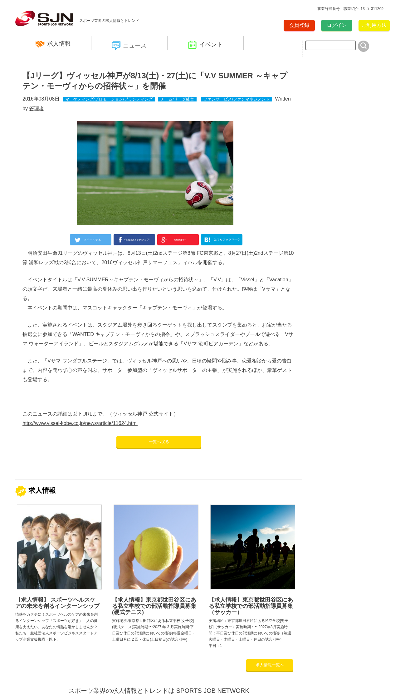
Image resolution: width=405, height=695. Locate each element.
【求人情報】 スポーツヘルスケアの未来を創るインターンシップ (57, 603)
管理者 (36, 108)
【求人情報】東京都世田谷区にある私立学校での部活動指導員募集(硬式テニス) (154, 606)
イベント (205, 45)
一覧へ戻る (159, 441)
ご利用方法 (374, 25)
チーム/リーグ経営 (177, 99)
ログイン (337, 25)
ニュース (129, 45)
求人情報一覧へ (270, 665)
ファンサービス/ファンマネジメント (236, 99)
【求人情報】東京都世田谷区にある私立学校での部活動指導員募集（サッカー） (251, 606)
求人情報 (53, 43)
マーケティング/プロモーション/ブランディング (109, 99)
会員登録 (299, 25)
